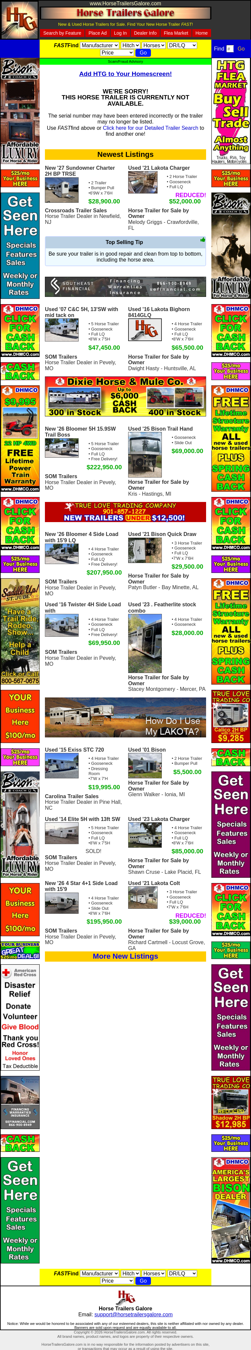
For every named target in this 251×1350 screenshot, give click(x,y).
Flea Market (176, 33)
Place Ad (98, 33)
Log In (120, 33)
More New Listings (125, 956)
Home (202, 33)
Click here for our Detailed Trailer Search (150, 128)
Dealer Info (145, 33)
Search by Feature (62, 33)
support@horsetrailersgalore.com (133, 1314)
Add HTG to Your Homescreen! (125, 73)
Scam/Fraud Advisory (125, 61)
